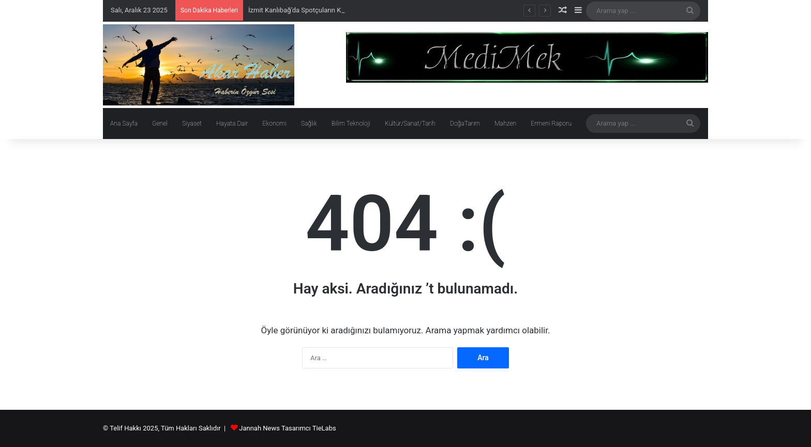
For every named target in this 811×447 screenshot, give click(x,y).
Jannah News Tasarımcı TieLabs (287, 428)
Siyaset (192, 123)
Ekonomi (274, 123)
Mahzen (505, 123)
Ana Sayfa (124, 123)
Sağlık (309, 123)
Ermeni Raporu (551, 123)
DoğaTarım (465, 123)
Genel (160, 123)
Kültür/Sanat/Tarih (410, 123)
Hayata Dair (232, 123)
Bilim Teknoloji (351, 123)
